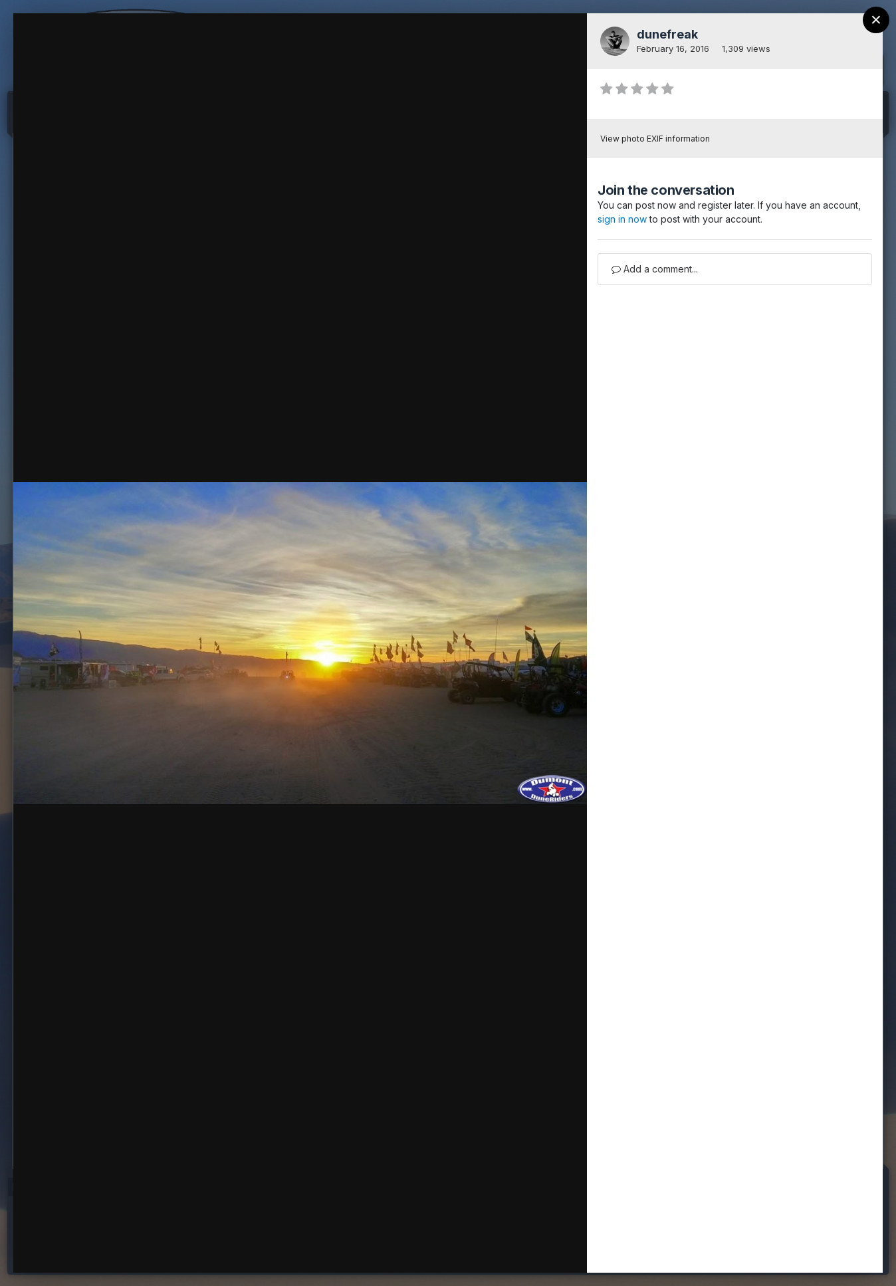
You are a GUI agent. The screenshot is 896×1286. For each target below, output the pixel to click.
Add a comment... (655, 268)
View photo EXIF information (655, 139)
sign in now (622, 219)
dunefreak (667, 34)
